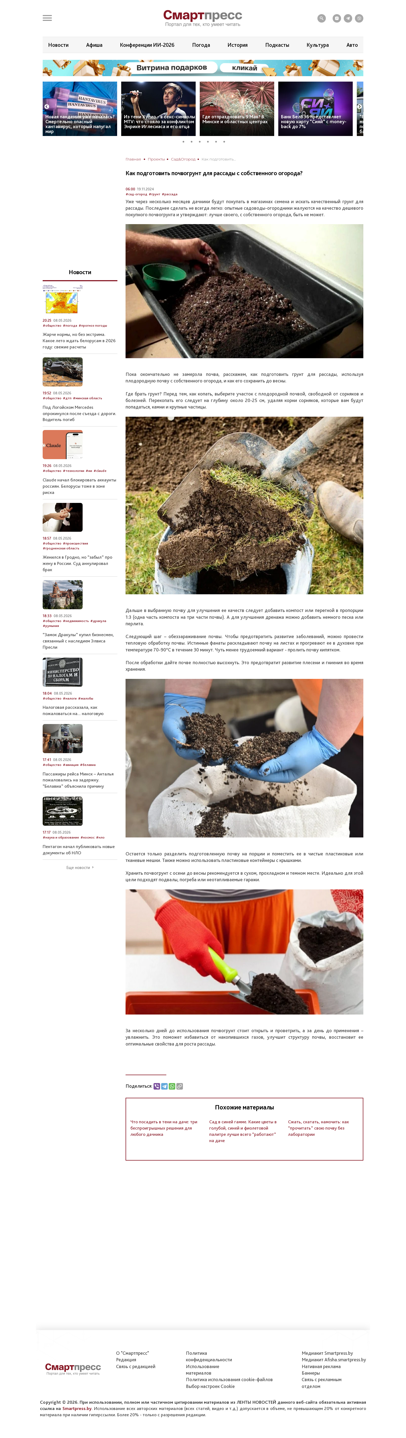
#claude (100, 471)
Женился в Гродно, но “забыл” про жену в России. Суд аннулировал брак (77, 563)
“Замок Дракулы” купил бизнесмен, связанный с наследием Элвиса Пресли (78, 641)
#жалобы (85, 698)
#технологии (73, 471)
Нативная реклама (321, 1366)
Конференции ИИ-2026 (147, 45)
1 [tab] (185, 141)
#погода (70, 325)
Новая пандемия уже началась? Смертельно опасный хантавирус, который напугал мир (80, 124)
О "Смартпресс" (132, 1353)
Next (359, 107)
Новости (58, 45)
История (237, 45)
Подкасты (277, 45)
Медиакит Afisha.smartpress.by (334, 1359)
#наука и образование (61, 837)
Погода (201, 45)
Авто (352, 45)
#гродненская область (61, 548)
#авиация (71, 765)
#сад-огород (136, 194)
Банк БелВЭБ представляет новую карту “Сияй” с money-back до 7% (313, 121)
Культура (318, 45)
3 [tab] (201, 141)
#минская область (87, 398)
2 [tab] (193, 141)
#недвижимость (76, 621)
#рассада (169, 194)
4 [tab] (210, 141)
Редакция (126, 1359)
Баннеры (311, 1373)
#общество (52, 325)
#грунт (154, 194)
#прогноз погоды (93, 325)
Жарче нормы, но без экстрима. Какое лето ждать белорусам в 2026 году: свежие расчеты (79, 341)
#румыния (51, 626)
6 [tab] (226, 141)
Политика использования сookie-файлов (229, 1379)
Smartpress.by (77, 1408)
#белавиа (88, 765)
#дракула (98, 621)
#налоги (70, 698)
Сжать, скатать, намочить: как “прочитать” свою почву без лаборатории (318, 1128)
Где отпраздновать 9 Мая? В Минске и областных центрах (235, 119)
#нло (100, 837)
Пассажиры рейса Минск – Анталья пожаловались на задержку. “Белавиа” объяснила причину (78, 780)
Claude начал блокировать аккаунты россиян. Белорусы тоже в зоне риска (79, 486)
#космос (87, 837)
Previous (47, 107)
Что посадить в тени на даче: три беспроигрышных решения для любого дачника (163, 1128)
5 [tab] (218, 141)
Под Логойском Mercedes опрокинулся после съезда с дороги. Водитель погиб (79, 413)
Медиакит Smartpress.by (327, 1353)
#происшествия (75, 543)
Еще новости (78, 867)
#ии (89, 471)
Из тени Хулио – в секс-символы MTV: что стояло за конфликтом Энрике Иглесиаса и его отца (159, 121)
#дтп (67, 398)
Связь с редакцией (135, 1366)
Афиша (94, 45)
